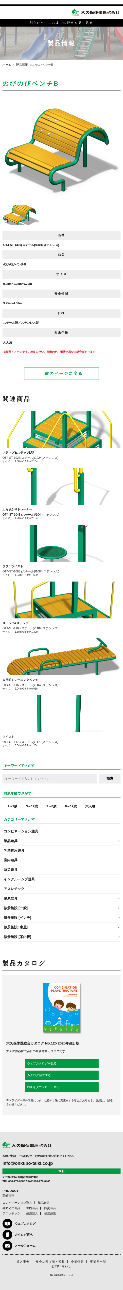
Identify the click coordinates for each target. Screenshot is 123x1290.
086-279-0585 (16, 1181)
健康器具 (32, 1213)
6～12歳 (71, 806)
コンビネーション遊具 (21, 831)
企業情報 (77, 1261)
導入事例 (23, 1261)
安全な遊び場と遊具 (50, 1261)
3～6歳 (51, 806)
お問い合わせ (61, 1266)
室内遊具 (11, 860)
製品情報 (22, 64)
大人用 (90, 806)
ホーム (6, 64)
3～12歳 (32, 806)
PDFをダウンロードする (43, 1087)
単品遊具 (44, 1202)
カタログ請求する (39, 1075)
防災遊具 (11, 870)
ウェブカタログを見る (42, 1063)
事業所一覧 (98, 1261)
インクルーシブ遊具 (19, 879)
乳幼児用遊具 (14, 850)
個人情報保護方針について (61, 1275)
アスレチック (14, 889)
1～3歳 (12, 806)
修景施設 (50, 1213)
